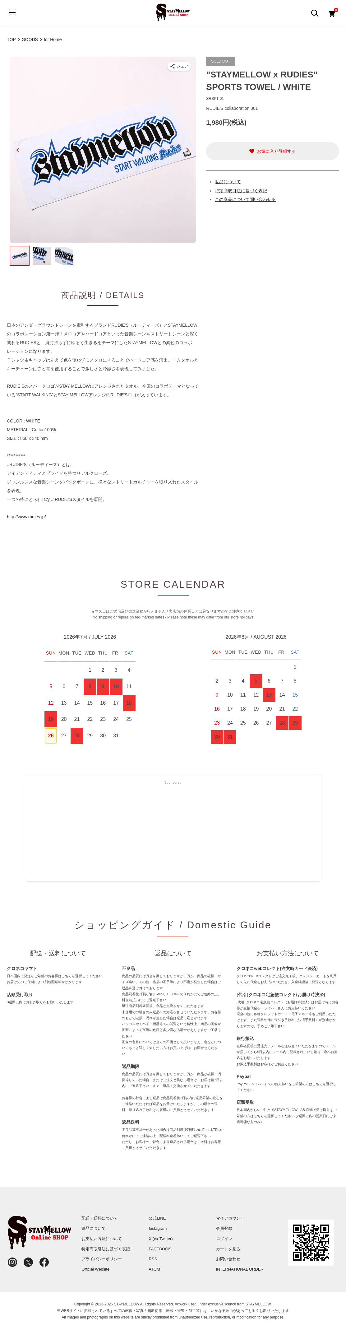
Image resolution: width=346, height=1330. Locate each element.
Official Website (95, 1269)
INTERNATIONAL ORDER (240, 1269)
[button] (20, 256)
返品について (228, 181)
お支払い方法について (101, 1238)
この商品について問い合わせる (245, 199)
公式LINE (157, 1218)
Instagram (158, 1228)
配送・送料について (99, 1218)
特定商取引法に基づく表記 (241, 190)
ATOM (154, 1269)
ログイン (224, 1238)
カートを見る (228, 1249)
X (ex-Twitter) (161, 1238)
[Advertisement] (173, 831)
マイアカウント (230, 1218)
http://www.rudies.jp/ (26, 516)
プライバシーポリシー (101, 1259)
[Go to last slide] (18, 150)
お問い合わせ (228, 1259)
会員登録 (224, 1228)
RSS (153, 1259)
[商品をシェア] (179, 66)
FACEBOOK (160, 1249)
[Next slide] (187, 150)
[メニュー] (12, 12)
